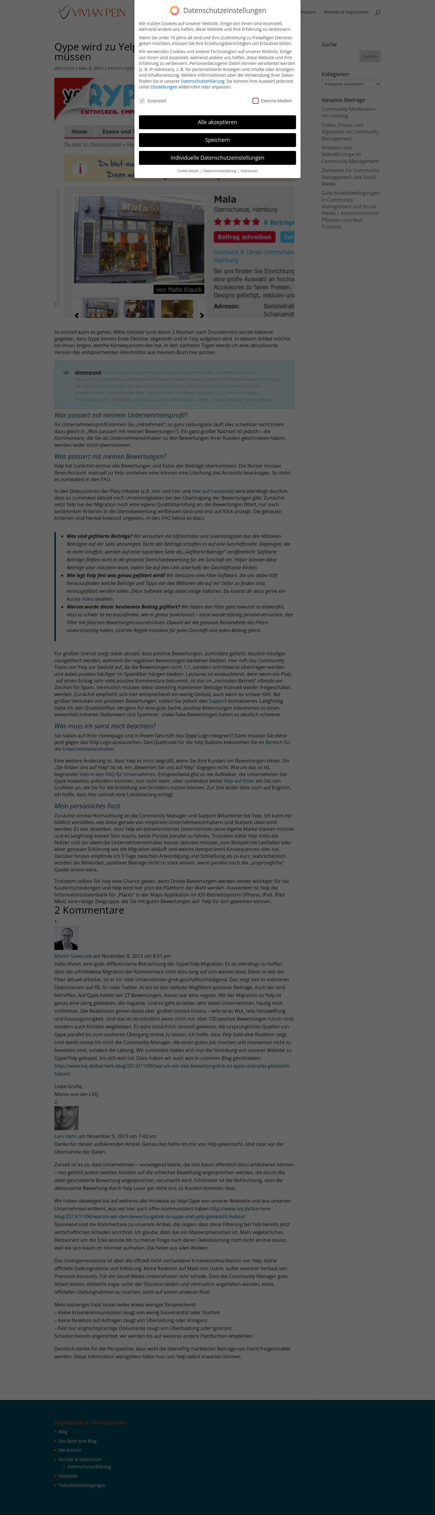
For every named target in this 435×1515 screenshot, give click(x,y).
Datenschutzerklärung (202, 81)
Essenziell (152, 101)
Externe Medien (272, 101)
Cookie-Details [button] (189, 171)
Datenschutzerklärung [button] (220, 171)
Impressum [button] (249, 171)
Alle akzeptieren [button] (217, 122)
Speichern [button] (217, 139)
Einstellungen (164, 87)
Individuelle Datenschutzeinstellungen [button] (217, 157)
